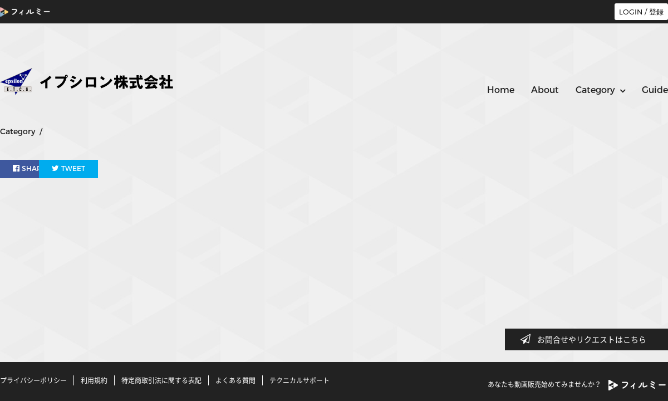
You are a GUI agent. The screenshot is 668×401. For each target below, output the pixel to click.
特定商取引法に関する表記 (161, 380)
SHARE (30, 168)
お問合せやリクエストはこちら (586, 339)
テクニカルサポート (299, 380)
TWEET (96, 168)
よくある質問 (235, 380)
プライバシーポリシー (33, 380)
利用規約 (94, 380)
